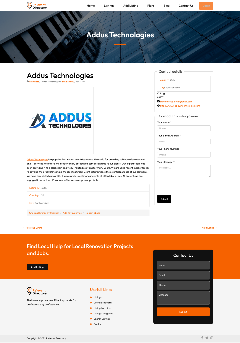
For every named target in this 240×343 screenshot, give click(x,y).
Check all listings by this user (44, 213)
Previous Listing (33, 227)
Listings (109, 6)
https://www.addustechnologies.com (180, 106)
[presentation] (182, 186)
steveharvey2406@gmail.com (176, 101)
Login (206, 6)
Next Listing (209, 227)
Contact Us (185, 6)
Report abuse (94, 213)
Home (90, 6)
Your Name (164, 122)
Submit (164, 199)
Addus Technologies (37, 159)
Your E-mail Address (169, 135)
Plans (150, 6)
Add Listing (130, 6)
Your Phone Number (168, 149)
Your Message (165, 162)
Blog (166, 6)
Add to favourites (72, 213)
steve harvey (68, 82)
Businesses (34, 82)
